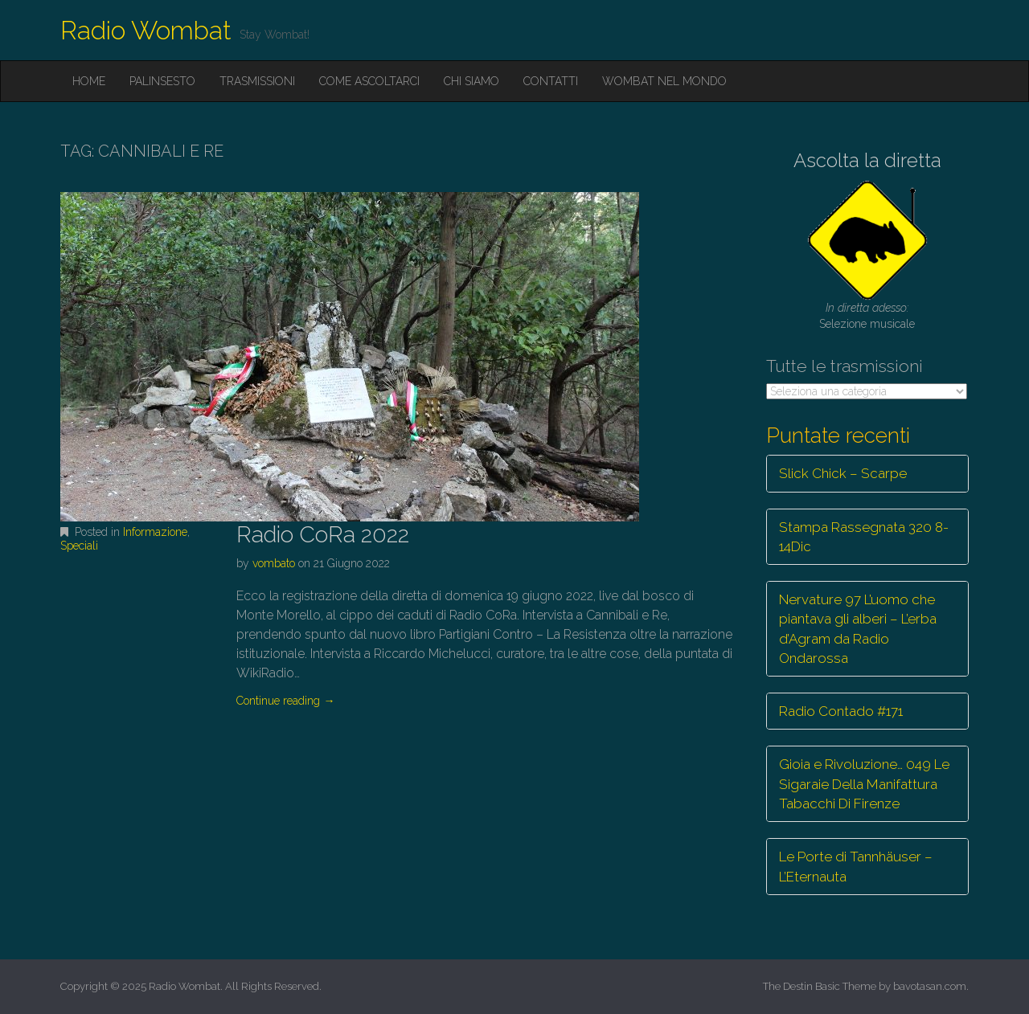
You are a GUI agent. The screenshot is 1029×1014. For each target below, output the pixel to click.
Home (88, 81)
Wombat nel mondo (664, 81)
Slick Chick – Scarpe (843, 473)
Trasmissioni (257, 81)
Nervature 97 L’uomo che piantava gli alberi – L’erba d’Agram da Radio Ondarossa (858, 628)
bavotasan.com (929, 986)
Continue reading (285, 700)
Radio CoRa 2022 (322, 534)
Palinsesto (162, 81)
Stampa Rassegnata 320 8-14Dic (864, 536)
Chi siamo (471, 81)
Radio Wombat (146, 30)
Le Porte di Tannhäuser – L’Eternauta (856, 866)
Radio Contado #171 (841, 711)
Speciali (79, 545)
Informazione (155, 531)
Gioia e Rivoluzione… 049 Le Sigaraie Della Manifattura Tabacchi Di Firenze (864, 784)
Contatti (550, 81)
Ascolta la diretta (867, 160)
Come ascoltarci (369, 81)
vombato (273, 563)
